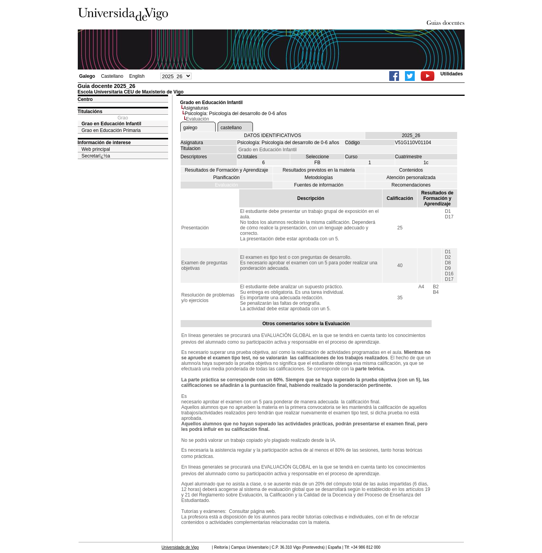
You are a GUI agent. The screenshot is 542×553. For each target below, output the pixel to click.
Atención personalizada (411, 177)
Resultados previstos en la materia (318, 170)
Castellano (112, 76)
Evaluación (226, 185)
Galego (87, 76)
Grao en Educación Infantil (111, 123)
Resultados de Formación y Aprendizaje (226, 170)
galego (190, 127)
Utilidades (451, 74)
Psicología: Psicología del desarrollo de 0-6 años (236, 113)
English (137, 76)
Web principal (96, 149)
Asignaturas (195, 108)
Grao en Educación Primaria (111, 130)
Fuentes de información (318, 185)
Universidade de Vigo (180, 547)
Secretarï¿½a (96, 156)
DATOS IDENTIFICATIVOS (272, 135)
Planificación (226, 177)
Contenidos (411, 170)
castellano (231, 127)
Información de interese (104, 142)
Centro (85, 99)
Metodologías (318, 177)
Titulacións (90, 111)
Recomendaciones (411, 185)
